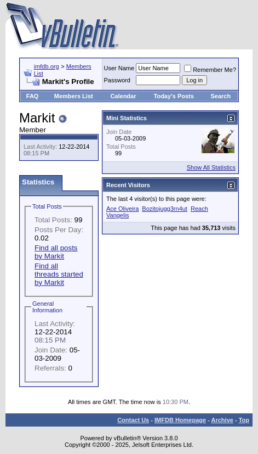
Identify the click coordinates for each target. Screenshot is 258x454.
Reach (199, 208)
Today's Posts (174, 96)
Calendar (123, 96)
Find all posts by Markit (56, 252)
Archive (222, 420)
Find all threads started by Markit (59, 274)
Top (244, 420)
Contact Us (133, 420)
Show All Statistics (211, 167)
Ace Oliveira (122, 208)
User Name (119, 68)
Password (117, 80)
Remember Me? (210, 69)
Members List (73, 96)
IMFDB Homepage (180, 420)
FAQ (32, 96)
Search (221, 96)
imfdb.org (46, 66)
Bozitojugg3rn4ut (164, 208)
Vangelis (117, 215)
